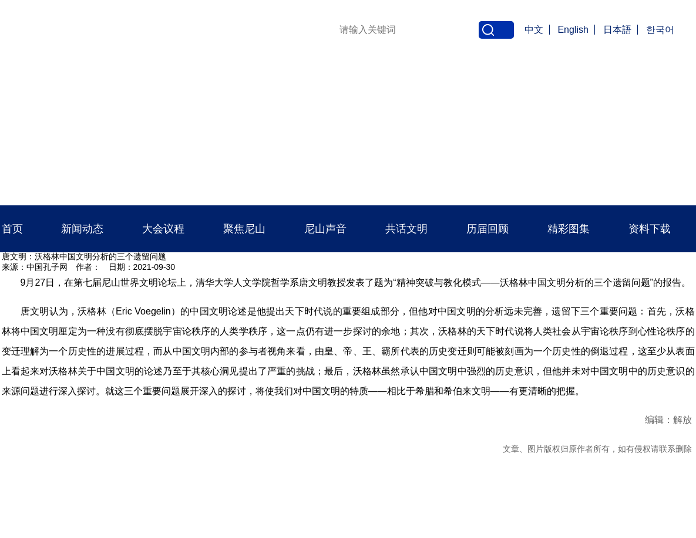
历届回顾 (487, 229)
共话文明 (406, 229)
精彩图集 (568, 229)
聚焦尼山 (244, 229)
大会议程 (163, 229)
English (572, 30)
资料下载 (649, 229)
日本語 (617, 30)
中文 (533, 30)
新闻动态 (82, 229)
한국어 (660, 30)
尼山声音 (325, 229)
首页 (12, 229)
